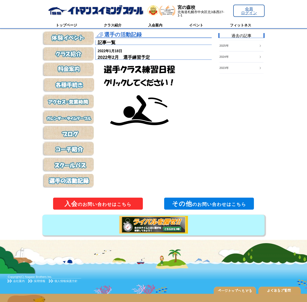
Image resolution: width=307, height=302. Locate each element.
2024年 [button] (240, 56)
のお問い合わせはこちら (98, 203)
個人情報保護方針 (66, 281)
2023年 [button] (240, 68)
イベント (196, 25)
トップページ (66, 25)
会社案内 (19, 281)
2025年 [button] (240, 45)
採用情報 (39, 281)
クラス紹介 (113, 25)
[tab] (241, 68)
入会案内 (155, 25)
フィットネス (240, 25)
